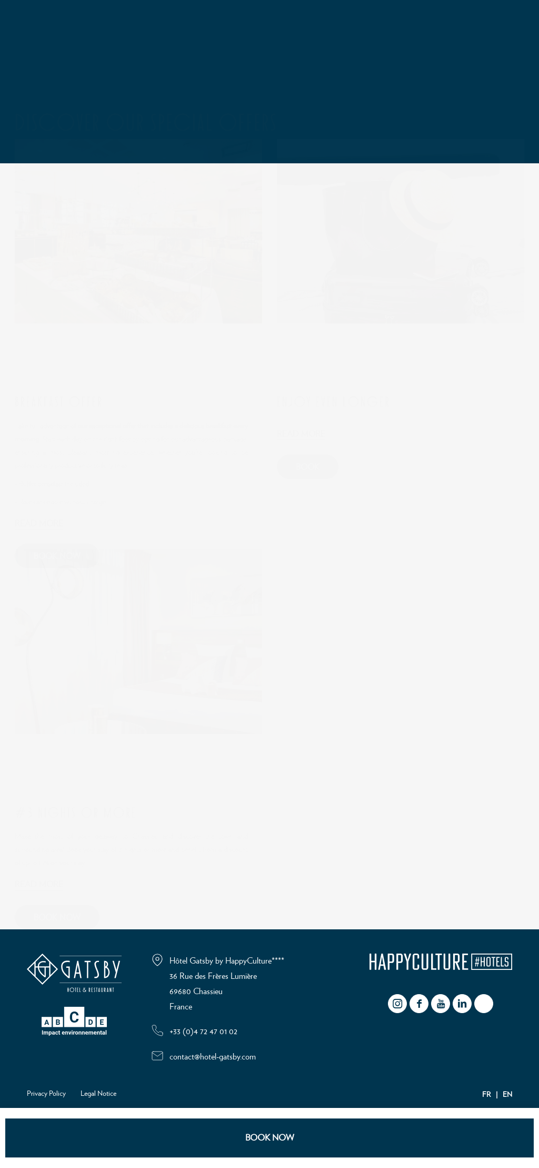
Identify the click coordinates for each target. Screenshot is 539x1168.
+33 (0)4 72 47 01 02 (203, 1031)
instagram (397, 1003)
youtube (440, 1003)
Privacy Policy (46, 1093)
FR (486, 1094)
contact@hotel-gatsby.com (212, 1057)
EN (507, 1094)
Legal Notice (98, 1093)
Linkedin (462, 1003)
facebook (419, 1003)
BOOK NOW (269, 1137)
